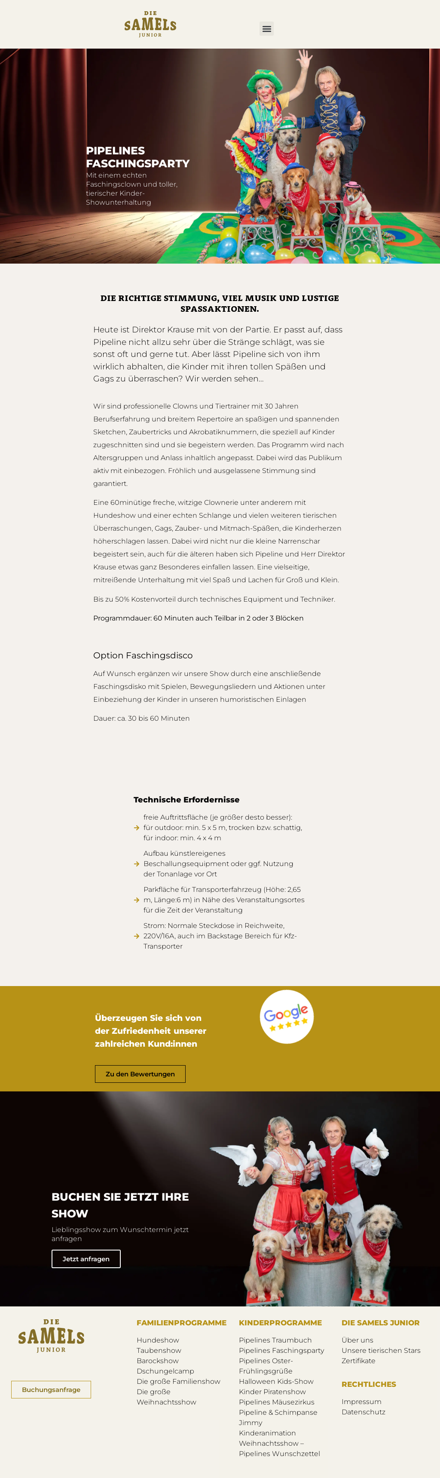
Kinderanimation (267, 1433)
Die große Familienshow (178, 1381)
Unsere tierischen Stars (381, 1350)
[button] (267, 29)
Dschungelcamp (165, 1371)
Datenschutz (363, 1412)
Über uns (357, 1340)
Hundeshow (158, 1340)
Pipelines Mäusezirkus (277, 1402)
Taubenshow (159, 1350)
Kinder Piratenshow (272, 1392)
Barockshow (158, 1361)
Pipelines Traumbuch (275, 1340)
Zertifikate (359, 1361)
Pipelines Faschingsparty (281, 1350)
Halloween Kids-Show (276, 1381)
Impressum (362, 1402)
